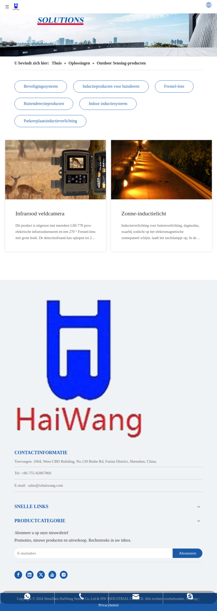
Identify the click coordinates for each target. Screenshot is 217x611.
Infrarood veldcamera (39, 213)
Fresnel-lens (174, 86)
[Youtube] (52, 575)
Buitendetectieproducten (44, 103)
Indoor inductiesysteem (108, 103)
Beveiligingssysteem (41, 86)
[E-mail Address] (92, 553)
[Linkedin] (30, 575)
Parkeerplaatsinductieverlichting (50, 121)
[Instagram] (64, 575)
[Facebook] (18, 575)
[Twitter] (41, 575)
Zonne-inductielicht (143, 213)
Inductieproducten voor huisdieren (110, 86)
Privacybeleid (109, 605)
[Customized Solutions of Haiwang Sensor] (108, 28)
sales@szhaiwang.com (45, 485)
